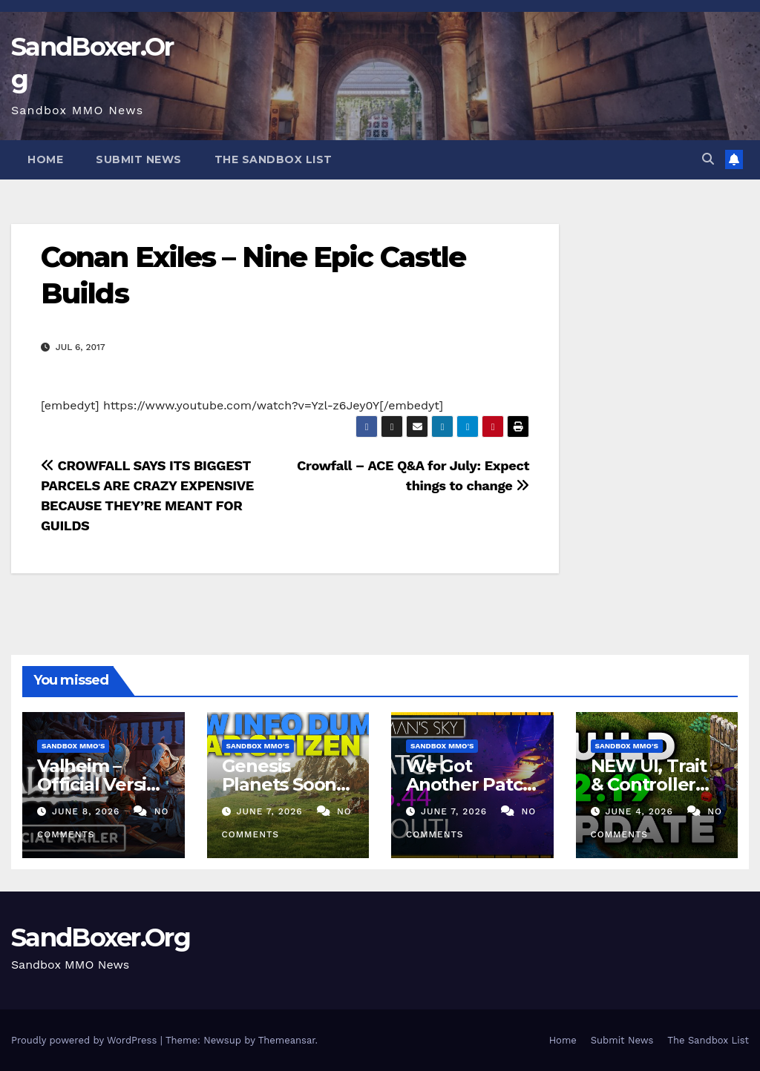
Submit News (139, 159)
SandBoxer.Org (100, 937)
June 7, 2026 (271, 811)
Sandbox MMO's (73, 746)
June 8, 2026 (87, 811)
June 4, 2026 (640, 811)
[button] (708, 159)
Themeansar (286, 1040)
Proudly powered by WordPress (85, 1040)
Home (45, 159)
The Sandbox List (273, 159)
